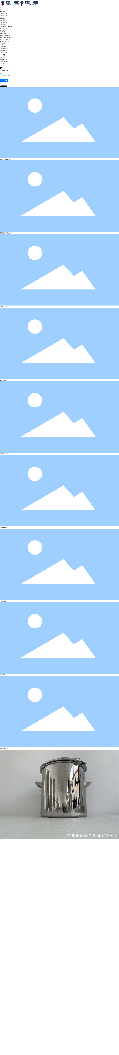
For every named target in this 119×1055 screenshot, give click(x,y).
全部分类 (3, 85)
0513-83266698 (4, 70)
